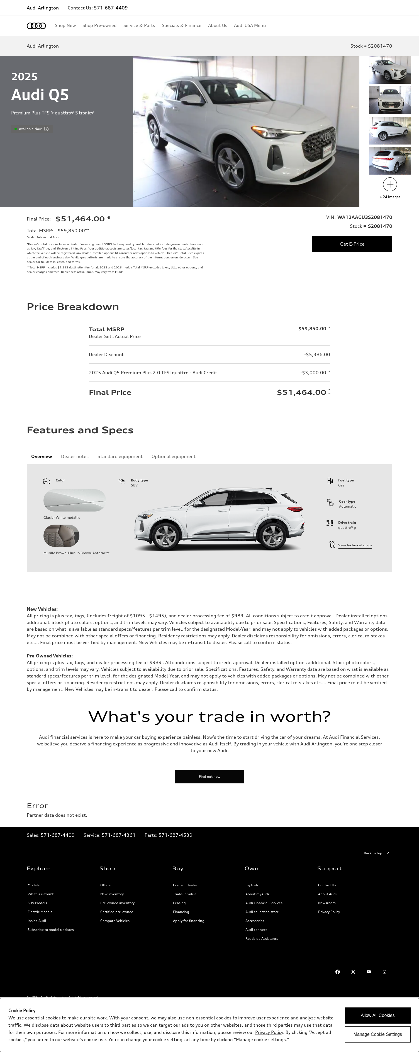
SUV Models (37, 903)
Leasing (179, 903)
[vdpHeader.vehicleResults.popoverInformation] (46, 129)
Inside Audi (37, 921)
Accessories (254, 921)
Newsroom (327, 903)
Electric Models (40, 912)
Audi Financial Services (263, 903)
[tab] (42, 456)
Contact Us (327, 885)
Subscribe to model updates (51, 930)
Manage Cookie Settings (378, 1034)
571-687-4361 (119, 835)
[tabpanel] (209, 518)
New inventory (112, 894)
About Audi (327, 894)
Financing (181, 912)
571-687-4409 (111, 8)
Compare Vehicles (115, 921)
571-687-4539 (176, 835)
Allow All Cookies (378, 1015)
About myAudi (257, 894)
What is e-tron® (40, 894)
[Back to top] (378, 853)
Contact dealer (185, 885)
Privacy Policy (329, 912)
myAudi (251, 885)
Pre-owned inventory (117, 903)
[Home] (36, 26)
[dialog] (209, 1025)
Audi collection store (262, 912)
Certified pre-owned (116, 912)
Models (34, 885)
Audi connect (256, 930)
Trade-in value (184, 894)
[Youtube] (369, 972)
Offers (105, 885)
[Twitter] (353, 972)
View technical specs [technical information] (350, 545)
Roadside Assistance (262, 938)
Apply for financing (188, 921)
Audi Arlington (43, 8)
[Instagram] (384, 972)
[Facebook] (337, 972)
